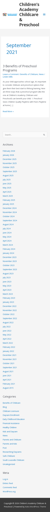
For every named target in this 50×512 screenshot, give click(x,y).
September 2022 (10, 318)
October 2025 (8, 167)
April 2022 (7, 339)
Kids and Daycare (10, 431)
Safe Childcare (9, 456)
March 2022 (8, 343)
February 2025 (9, 200)
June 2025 (7, 183)
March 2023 (8, 294)
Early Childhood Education (14, 419)
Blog (5, 407)
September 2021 (10, 367)
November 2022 (10, 310)
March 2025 (8, 196)
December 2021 (9, 355)
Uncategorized (9, 464)
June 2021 (7, 375)
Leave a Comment (11, 74)
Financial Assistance (11, 423)
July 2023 (7, 277)
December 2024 (9, 208)
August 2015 (8, 388)
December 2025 (9, 159)
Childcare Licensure (11, 411)
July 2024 (7, 228)
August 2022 (8, 322)
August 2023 (8, 273)
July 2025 (7, 179)
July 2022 (7, 326)
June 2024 (7, 232)
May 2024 (7, 237)
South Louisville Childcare (13, 460)
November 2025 (10, 163)
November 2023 (10, 261)
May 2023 (7, 285)
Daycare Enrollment (11, 415)
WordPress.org (9, 491)
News (41, 74)
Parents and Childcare (12, 439)
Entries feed (8, 483)
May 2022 (7, 334)
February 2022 (9, 347)
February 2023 (9, 298)
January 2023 (8, 302)
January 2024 (8, 253)
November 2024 (10, 212)
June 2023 (7, 281)
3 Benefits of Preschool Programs (20, 68)
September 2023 (10, 269)
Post (5, 448)
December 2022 (9, 306)
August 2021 (8, 371)
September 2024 (10, 220)
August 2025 (8, 175)
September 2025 (10, 171)
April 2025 (7, 192)
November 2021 (10, 359)
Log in (5, 479)
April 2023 (7, 290)
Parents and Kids (10, 443)
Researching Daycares (12, 452)
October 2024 (8, 216)
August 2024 (8, 224)
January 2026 (8, 155)
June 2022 (7, 330)
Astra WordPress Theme (35, 506)
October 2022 (8, 314)
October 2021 (8, 363)
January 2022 (8, 351)
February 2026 (9, 151)
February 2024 (9, 249)
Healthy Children (10, 427)
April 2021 (7, 379)
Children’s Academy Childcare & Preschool (29, 14)
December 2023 (9, 257)
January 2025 (8, 204)
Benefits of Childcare (29, 74)
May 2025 (7, 187)
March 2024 (8, 245)
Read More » (8, 111)
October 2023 (8, 265)
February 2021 (9, 384)
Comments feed (10, 487)
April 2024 (7, 240)
